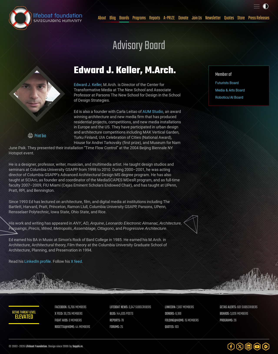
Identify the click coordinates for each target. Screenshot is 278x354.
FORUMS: (115, 327)
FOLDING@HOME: (174, 320)
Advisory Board (139, 46)
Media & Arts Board (230, 90)
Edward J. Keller (87, 84)
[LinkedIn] (248, 346)
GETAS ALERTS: (228, 307)
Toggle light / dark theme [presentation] (265, 6)
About (102, 18)
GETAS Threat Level (24, 316)
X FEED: (59, 314)
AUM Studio (152, 111)
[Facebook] (231, 346)
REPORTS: (115, 320)
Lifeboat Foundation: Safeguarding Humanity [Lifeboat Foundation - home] (46, 18)
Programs (139, 18)
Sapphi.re (78, 346)
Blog (112, 18)
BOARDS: (225, 314)
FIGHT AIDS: (61, 320)
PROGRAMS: (226, 320)
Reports (154, 18)
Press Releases (258, 18)
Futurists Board (227, 83)
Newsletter (213, 18)
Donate (183, 18)
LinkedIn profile (37, 261)
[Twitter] (239, 346)
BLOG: (113, 314)
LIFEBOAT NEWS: (119, 307)
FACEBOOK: (61, 307)
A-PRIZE (169, 18)
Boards (124, 18)
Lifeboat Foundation (36, 346)
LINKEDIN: (170, 307)
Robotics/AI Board (229, 97)
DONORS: (170, 314)
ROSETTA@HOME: (65, 327)
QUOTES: (169, 327)
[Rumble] (265, 346)
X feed (76, 261)
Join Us (197, 18)
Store (241, 18)
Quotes (229, 18)
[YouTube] (257, 346)
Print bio (37, 135)
